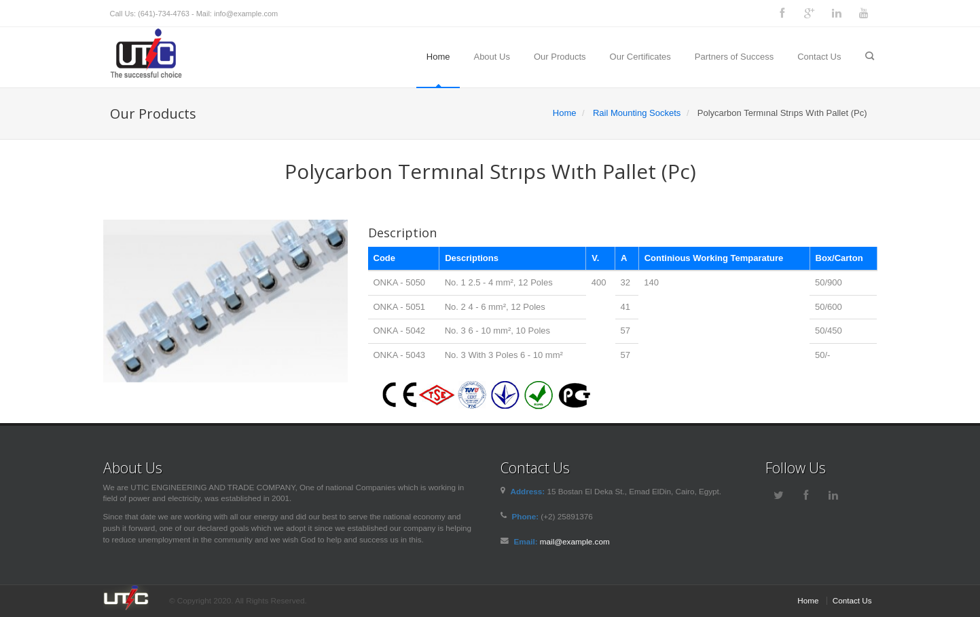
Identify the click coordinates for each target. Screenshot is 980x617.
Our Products (560, 57)
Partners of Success (734, 57)
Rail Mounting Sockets (636, 113)
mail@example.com (575, 541)
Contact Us (819, 57)
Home (438, 57)
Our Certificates (640, 57)
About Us (491, 57)
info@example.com (246, 13)
